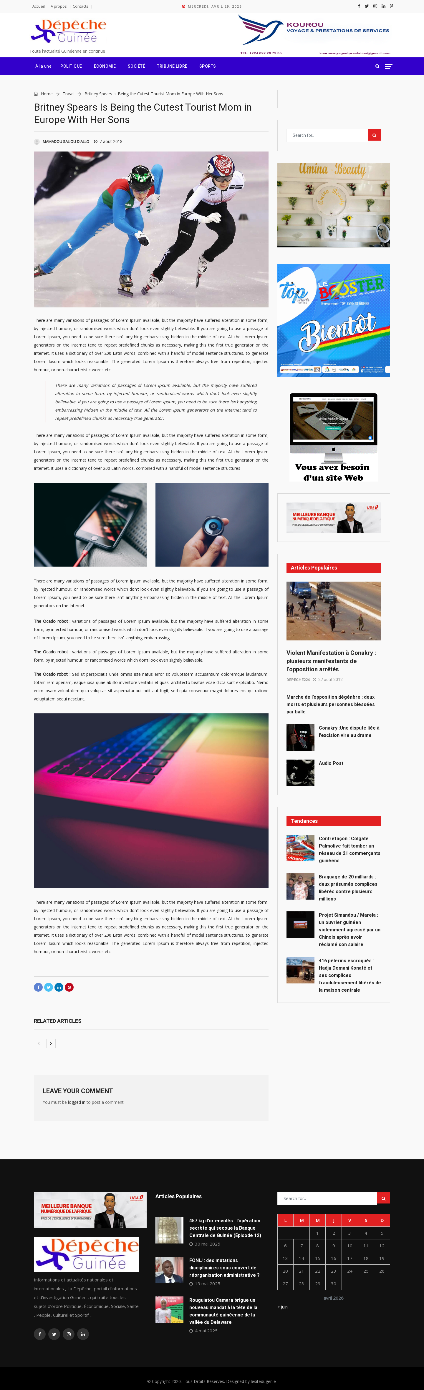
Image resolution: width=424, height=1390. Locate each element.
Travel (68, 93)
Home (43, 93)
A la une (43, 66)
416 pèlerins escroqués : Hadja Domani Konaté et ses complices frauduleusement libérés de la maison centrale (350, 975)
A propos (59, 6)
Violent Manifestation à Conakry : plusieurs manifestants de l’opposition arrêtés (331, 661)
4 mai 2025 (203, 1331)
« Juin (282, 1307)
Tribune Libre (172, 66)
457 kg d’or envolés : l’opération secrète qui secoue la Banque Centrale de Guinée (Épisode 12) (225, 1228)
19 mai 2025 (204, 1283)
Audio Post (331, 763)
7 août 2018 (108, 141)
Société (136, 66)
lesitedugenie (263, 1381)
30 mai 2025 (204, 1244)
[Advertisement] (333, 1056)
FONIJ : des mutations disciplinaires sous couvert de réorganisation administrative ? (224, 1268)
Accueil (38, 6)
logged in (76, 1102)
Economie (105, 66)
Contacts (80, 6)
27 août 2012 (328, 679)
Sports (207, 66)
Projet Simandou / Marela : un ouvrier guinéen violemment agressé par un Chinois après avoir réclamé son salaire (349, 929)
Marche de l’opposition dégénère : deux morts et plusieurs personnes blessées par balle (330, 704)
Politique (71, 66)
